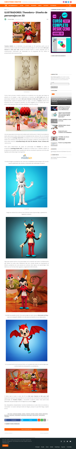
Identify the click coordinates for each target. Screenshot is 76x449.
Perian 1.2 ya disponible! (64, 142)
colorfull (28, 413)
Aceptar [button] (6, 445)
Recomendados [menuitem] (13, 5)
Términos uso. (14, 442)
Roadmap (57, 447)
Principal (37, 447)
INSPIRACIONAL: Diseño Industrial (64, 126)
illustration (45, 413)
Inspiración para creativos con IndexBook (65, 131)
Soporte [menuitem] (46, 5)
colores (23, 413)
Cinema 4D (45, 141)
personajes (29, 415)
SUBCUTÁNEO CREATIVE (12, 2)
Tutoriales (69, 447)
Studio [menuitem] (27, 5)
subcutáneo (42, 415)
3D (8, 9)
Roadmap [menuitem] (33, 5)
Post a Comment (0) (26, 429)
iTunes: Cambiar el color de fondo (64, 120)
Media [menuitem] (39, 5)
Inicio (5, 9)
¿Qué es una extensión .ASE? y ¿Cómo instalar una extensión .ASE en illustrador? (64, 114)
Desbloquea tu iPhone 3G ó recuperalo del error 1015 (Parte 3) (64, 108)
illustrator (6, 415)
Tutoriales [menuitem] (53, 5)
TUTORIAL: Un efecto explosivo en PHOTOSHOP (63, 138)
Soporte (63, 447)
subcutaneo (35, 415)
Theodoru (6, 416)
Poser (39, 141)
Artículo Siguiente (44, 433)
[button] (67, 5)
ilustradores (18, 415)
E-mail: (52, 82)
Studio (42, 447)
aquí (34, 401)
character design (17, 413)
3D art (10, 413)
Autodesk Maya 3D (21, 141)
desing (36, 413)
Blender (35, 141)
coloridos (32, 413)
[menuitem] (5, 5)
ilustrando (23, 415)
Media (51, 447)
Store (47, 447)
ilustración (11, 415)
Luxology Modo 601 (16, 148)
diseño (40, 413)
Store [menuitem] (21, 5)
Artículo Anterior (8, 433)
